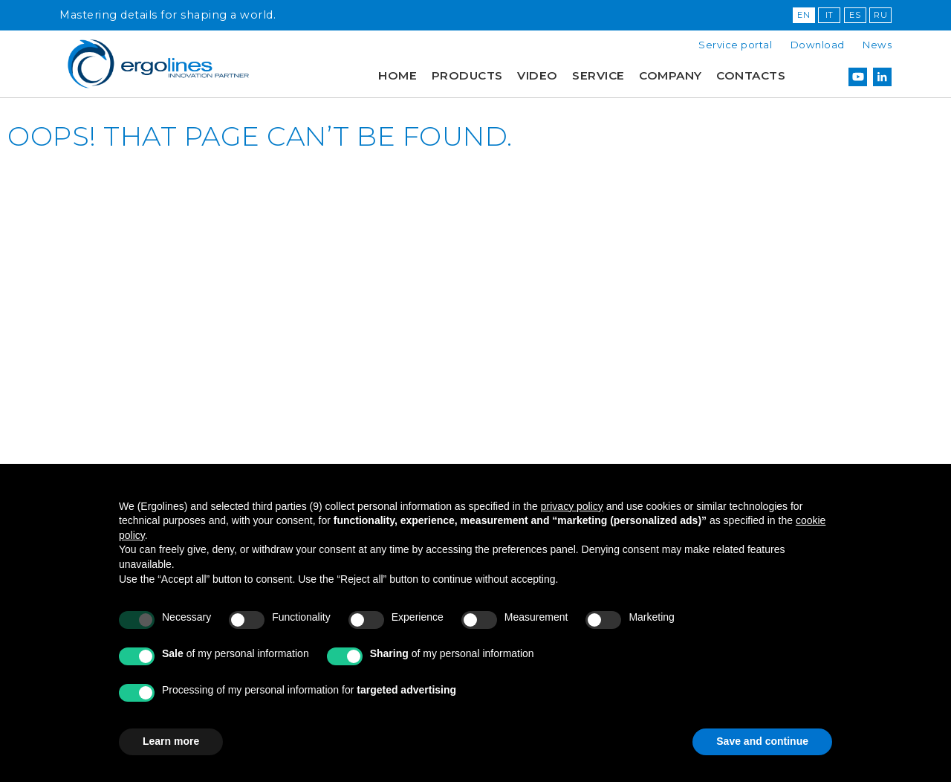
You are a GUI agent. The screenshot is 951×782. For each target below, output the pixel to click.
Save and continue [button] (762, 741)
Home (397, 75)
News (877, 45)
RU (880, 15)
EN (803, 15)
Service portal (735, 45)
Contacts (750, 75)
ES (854, 15)
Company (670, 75)
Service (598, 75)
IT (829, 15)
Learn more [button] (171, 741)
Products (467, 75)
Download (818, 45)
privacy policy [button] (572, 506)
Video (537, 75)
